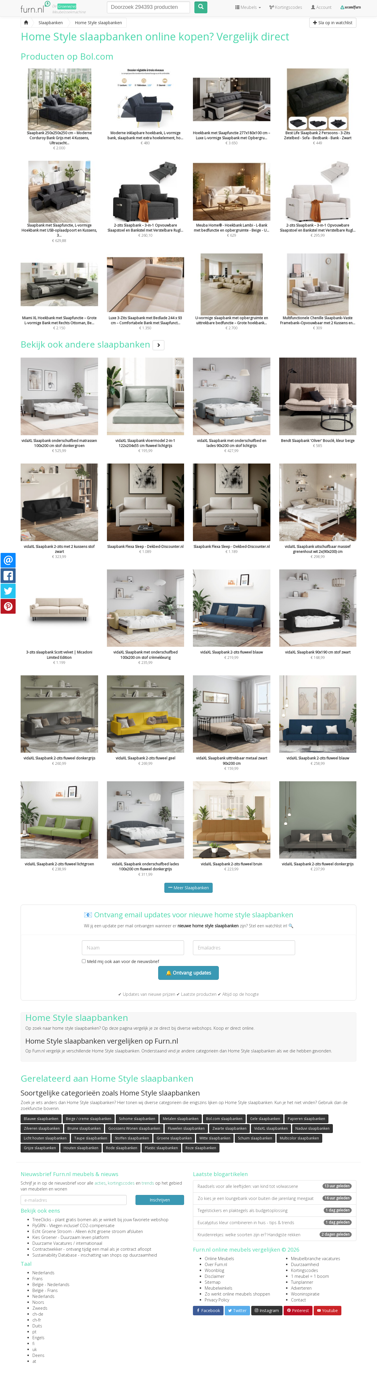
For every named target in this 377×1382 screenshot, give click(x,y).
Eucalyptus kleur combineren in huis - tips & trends (275, 1222)
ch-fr (36, 1320)
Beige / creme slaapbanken (88, 1118)
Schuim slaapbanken (255, 1138)
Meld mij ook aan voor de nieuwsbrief (120, 961)
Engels (38, 1337)
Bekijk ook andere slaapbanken (92, 344)
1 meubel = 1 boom (310, 1276)
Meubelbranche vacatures (315, 1258)
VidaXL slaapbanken (271, 1128)
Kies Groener (44, 1237)
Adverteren (301, 1288)
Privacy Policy (217, 1300)
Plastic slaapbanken (161, 1147)
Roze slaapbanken (201, 1147)
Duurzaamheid (305, 1264)
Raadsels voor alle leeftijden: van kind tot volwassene (275, 1186)
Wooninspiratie (305, 1294)
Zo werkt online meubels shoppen (237, 1294)
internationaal (89, 1243)
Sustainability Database (54, 1255)
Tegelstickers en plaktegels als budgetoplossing (275, 1210)
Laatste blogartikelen (220, 1174)
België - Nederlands (51, 1284)
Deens (38, 1355)
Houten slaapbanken (81, 1147)
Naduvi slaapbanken (312, 1128)
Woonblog (214, 1270)
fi (33, 1343)
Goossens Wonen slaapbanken (134, 1128)
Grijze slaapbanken (40, 1147)
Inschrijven (160, 1200)
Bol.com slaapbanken (224, 1118)
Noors (38, 1302)
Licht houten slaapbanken (45, 1138)
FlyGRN (38, 1225)
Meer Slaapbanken (188, 887)
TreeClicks (41, 1219)
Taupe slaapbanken (90, 1138)
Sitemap (213, 1282)
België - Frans (45, 1290)
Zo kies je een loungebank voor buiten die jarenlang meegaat (275, 1198)
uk (34, 1349)
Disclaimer (214, 1276)
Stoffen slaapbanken (132, 1138)
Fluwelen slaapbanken (186, 1128)
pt (34, 1331)
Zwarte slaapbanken (229, 1128)
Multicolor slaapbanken (299, 1138)
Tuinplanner (302, 1282)
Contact (298, 1300)
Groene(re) (67, 6)
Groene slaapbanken (174, 1138)
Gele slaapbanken (265, 1118)
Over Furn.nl (216, 1264)
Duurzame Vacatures (52, 1243)
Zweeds (39, 1308)
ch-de (37, 1314)
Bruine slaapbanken (84, 1128)
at (34, 1361)
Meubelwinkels (218, 1288)
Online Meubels (219, 1258)
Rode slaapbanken (121, 1147)
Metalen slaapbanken (181, 1118)
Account (321, 7)
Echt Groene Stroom (52, 1231)
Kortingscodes (304, 1270)
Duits (37, 1326)
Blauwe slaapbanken (41, 1118)
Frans (37, 1278)
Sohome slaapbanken (137, 1118)
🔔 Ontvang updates (188, 973)
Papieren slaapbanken (306, 1118)
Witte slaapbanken (214, 1138)
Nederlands (43, 1272)
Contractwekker (47, 1249)
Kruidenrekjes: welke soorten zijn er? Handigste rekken (275, 1234)
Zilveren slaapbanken (42, 1128)
